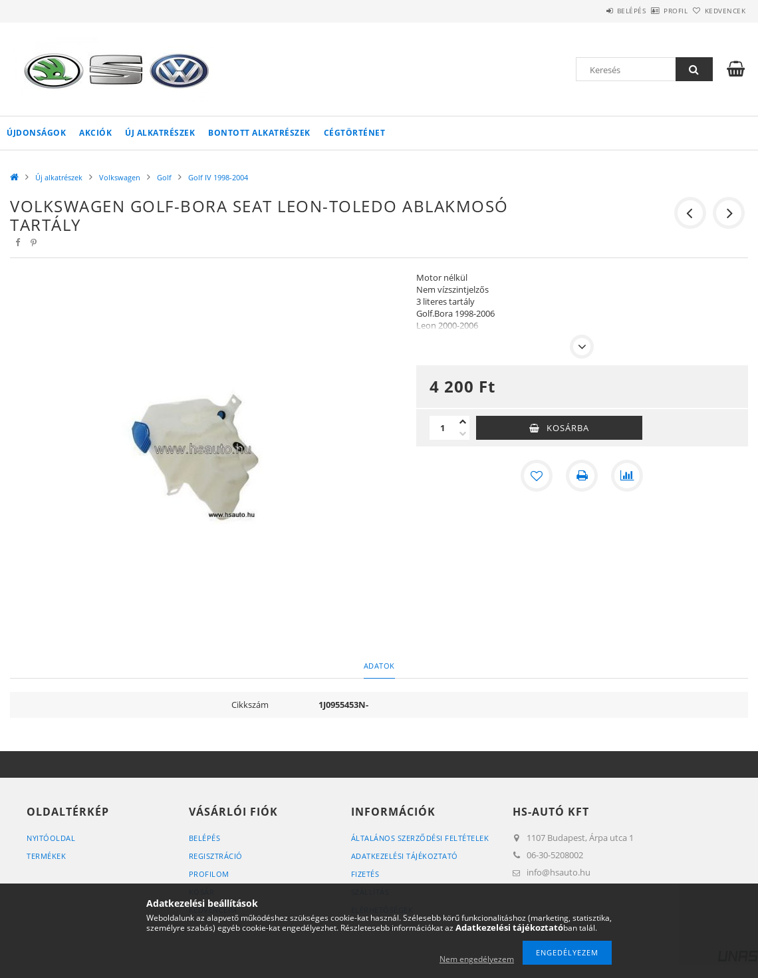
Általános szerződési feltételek (420, 838)
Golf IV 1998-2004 (218, 177)
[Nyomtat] (582, 476)
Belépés (594, 10)
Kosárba (568, 428)
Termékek (46, 856)
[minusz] (462, 434)
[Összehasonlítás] (627, 476)
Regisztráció (216, 856)
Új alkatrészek (160, 132)
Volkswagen (119, 177)
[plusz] (462, 422)
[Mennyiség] (443, 428)
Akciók (95, 132)
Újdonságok (36, 132)
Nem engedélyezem (477, 959)
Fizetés (365, 874)
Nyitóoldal (51, 838)
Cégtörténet (355, 132)
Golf (164, 177)
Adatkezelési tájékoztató (404, 856)
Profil (654, 10)
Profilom (209, 874)
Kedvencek (718, 10)
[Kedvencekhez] (537, 476)
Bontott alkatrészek (259, 132)
